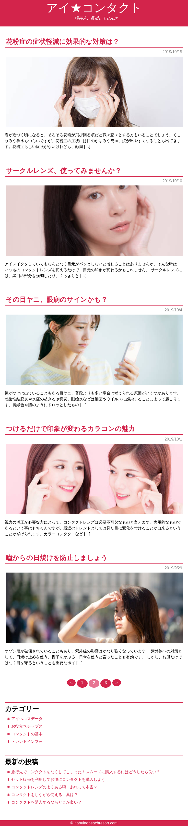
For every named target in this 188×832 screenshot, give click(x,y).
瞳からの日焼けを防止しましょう (56, 558)
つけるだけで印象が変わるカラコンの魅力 (70, 428)
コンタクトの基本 (27, 734)
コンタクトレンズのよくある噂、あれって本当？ (54, 787)
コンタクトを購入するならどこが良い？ (46, 802)
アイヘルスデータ (27, 719)
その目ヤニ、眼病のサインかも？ (56, 299)
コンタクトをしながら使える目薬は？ (44, 795)
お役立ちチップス (27, 726)
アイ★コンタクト (94, 7)
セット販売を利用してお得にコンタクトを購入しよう (58, 779)
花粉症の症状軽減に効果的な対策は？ (62, 41)
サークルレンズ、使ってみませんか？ (63, 170)
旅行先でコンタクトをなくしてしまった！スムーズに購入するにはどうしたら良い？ (85, 772)
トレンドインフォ (27, 741)
